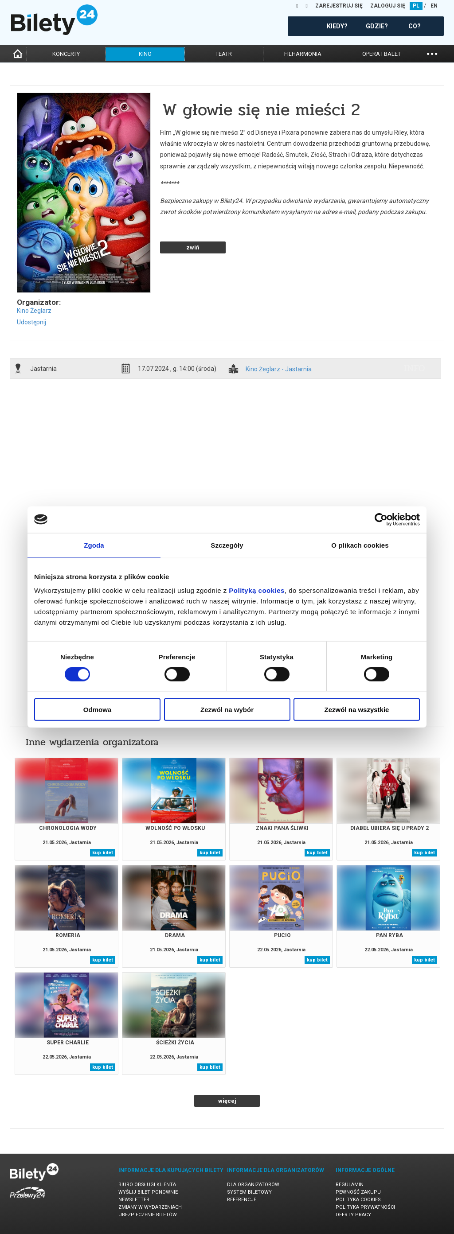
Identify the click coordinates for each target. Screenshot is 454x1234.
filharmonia (302, 54)
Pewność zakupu (358, 1192)
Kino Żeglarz (34, 310)
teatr (223, 54)
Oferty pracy (353, 1215)
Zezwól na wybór (227, 709)
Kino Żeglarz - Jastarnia (279, 369)
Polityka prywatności (365, 1207)
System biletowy (249, 1192)
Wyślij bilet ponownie (148, 1192)
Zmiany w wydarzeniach (150, 1207)
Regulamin (350, 1184)
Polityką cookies (257, 590)
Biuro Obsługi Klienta (147, 1184)
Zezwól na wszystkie (357, 709)
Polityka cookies (358, 1200)
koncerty (66, 54)
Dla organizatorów (253, 1184)
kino (145, 54)
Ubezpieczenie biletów (147, 1215)
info (414, 368)
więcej (227, 1101)
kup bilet (102, 853)
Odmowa (97, 709)
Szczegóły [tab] (227, 545)
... (432, 52)
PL (416, 6)
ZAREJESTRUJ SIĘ (339, 6)
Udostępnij (31, 322)
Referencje (241, 1200)
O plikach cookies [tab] (359, 545)
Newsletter (133, 1200)
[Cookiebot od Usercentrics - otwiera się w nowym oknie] (381, 519)
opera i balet (381, 54)
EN (434, 6)
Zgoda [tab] (94, 545)
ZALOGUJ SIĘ (387, 6)
